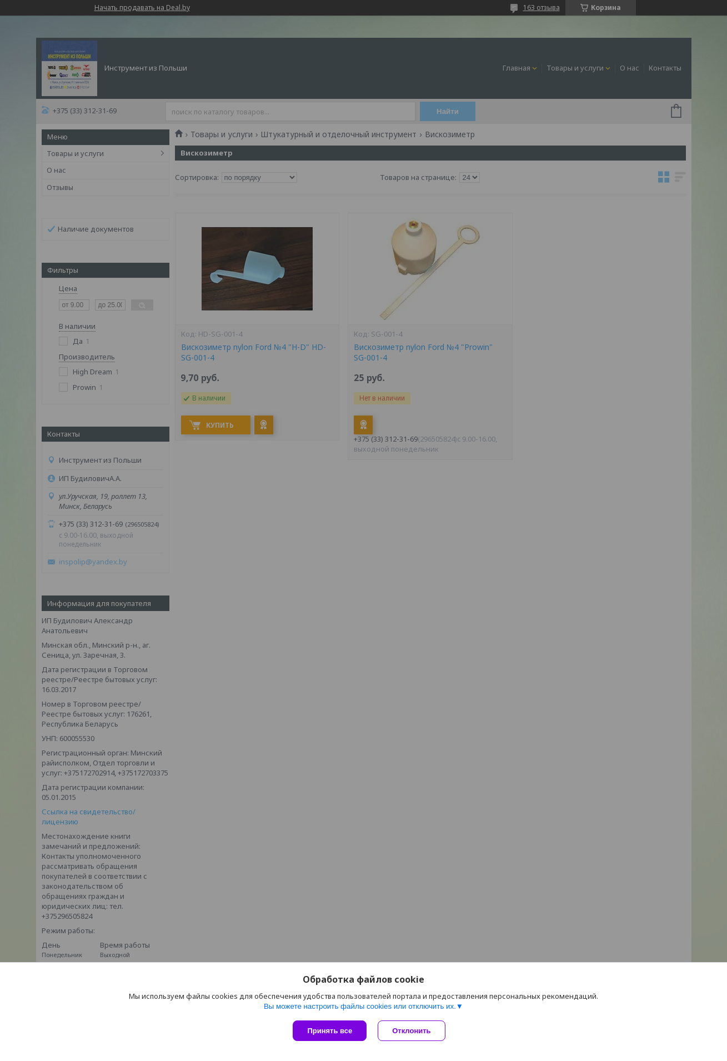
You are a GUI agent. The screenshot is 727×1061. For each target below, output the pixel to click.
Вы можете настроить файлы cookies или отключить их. (360, 1006)
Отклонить (411, 1031)
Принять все (329, 1031)
